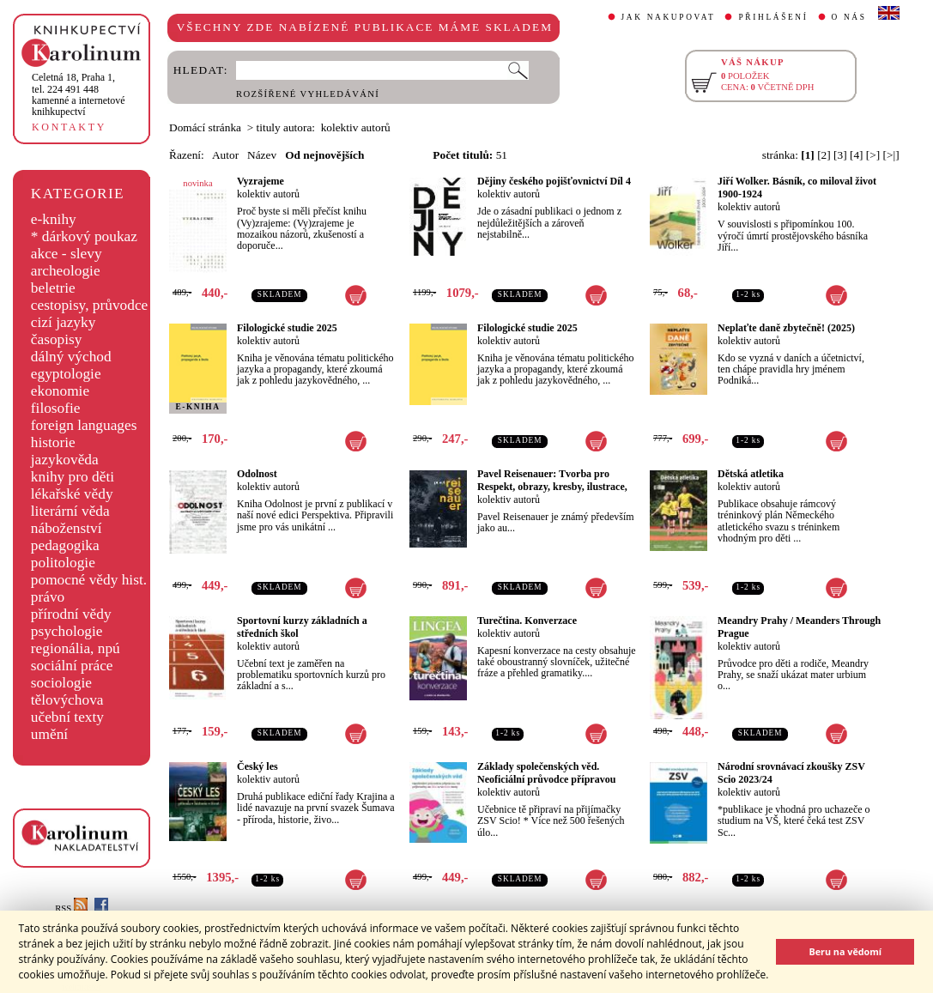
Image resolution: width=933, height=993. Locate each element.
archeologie (65, 271)
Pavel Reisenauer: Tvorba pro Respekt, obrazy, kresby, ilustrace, (552, 480)
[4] (856, 154)
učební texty (67, 717)
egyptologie (66, 374)
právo (47, 597)
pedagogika (65, 545)
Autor (225, 154)
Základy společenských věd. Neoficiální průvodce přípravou (546, 772)
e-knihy (53, 219)
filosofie (56, 408)
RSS (71, 908)
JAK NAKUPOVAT (668, 17)
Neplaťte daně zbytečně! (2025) (786, 328)
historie (53, 442)
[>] (873, 154)
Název (261, 154)
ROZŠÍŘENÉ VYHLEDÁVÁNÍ (307, 94)
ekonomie (60, 391)
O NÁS (849, 17)
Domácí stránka (205, 127)
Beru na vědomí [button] (845, 951)
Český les (257, 766)
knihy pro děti (72, 477)
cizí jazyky (63, 322)
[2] (824, 154)
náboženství (66, 528)
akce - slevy (66, 253)
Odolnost (257, 474)
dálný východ (71, 356)
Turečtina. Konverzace (527, 621)
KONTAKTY (69, 127)
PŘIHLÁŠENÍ (773, 17)
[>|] (891, 154)
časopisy (56, 339)
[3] (840, 154)
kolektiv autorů (268, 194)
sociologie (61, 683)
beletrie (53, 288)
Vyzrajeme (260, 181)
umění (49, 734)
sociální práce (72, 665)
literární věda (70, 511)
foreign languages (84, 425)
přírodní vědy (71, 614)
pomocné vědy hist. (89, 580)
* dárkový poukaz (84, 236)
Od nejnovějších (324, 154)
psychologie (67, 631)
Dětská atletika (751, 474)
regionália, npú (75, 648)
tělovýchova (67, 700)
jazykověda (65, 459)
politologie (63, 562)
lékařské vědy (72, 494)
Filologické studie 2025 (287, 328)
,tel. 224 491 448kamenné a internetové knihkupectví (78, 94)
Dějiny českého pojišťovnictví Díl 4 (554, 181)
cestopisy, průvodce (89, 305)
